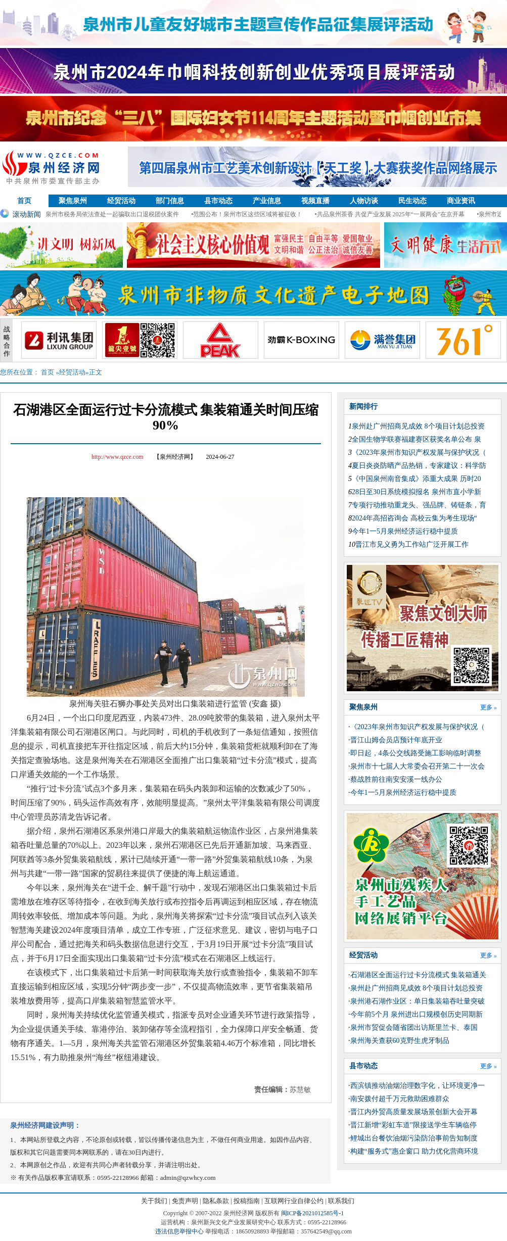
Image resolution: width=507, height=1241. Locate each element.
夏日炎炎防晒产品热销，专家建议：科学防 (419, 465)
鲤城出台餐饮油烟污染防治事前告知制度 (414, 1138)
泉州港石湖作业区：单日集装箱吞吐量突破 (417, 1001)
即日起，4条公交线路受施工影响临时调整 (415, 753)
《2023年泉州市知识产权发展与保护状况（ (419, 452)
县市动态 (218, 201)
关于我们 (154, 1201)
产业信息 (267, 201)
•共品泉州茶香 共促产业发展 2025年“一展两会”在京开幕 (397, 214)
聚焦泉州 (73, 201)
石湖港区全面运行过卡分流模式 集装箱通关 (418, 975)
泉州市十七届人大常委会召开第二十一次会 (417, 766)
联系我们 (341, 1201)
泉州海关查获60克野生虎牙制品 (399, 1040)
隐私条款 (216, 1201)
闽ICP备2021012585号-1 (312, 1213)
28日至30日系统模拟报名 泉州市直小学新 (416, 492)
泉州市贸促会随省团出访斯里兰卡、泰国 (414, 1027)
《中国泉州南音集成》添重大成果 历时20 (416, 479)
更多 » (488, 707)
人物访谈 (364, 201)
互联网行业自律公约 (294, 1201)
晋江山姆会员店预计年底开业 (396, 740)
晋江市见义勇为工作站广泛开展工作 (412, 544)
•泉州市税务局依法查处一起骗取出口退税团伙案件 (119, 214)
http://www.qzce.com (117, 456)
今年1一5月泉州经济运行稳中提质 (405, 531)
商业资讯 (461, 201)
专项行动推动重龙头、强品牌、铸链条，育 (419, 505)
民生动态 (412, 201)
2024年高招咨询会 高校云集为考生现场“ (414, 518)
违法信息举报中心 (179, 1231)
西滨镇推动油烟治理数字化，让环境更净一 (417, 1085)
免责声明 (185, 1201)
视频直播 (315, 201)
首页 (24, 201)
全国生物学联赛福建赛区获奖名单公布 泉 (416, 439)
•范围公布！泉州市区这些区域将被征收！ (254, 214)
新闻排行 (363, 406)
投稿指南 (247, 1201)
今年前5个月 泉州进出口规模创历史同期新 (416, 1014)
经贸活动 (121, 201)
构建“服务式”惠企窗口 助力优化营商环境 (414, 1151)
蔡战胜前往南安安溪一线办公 (396, 779)
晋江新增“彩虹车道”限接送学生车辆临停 (413, 1125)
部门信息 (170, 201)
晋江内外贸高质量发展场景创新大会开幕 (414, 1112)
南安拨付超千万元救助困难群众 (399, 1099)
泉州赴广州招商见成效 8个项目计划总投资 (418, 426)
